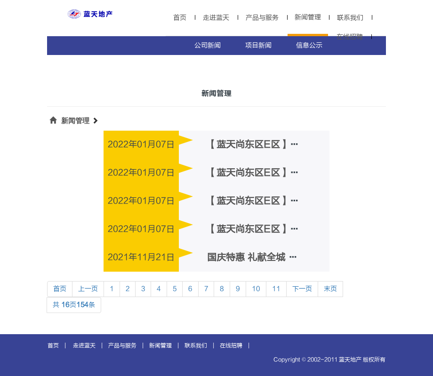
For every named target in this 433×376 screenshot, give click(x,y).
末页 (330, 289)
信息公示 (309, 45)
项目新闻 (258, 45)
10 (256, 289)
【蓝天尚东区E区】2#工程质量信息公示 (291, 201)
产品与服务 (262, 18)
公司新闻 (207, 45)
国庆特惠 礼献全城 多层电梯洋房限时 (285, 257)
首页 (179, 18)
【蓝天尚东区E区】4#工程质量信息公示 (291, 144)
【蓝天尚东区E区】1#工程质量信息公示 (291, 229)
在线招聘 (350, 37)
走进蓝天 (216, 18)
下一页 (302, 289)
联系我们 (350, 18)
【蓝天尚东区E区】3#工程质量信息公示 (291, 172)
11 (276, 289)
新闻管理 (308, 17)
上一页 (88, 289)
